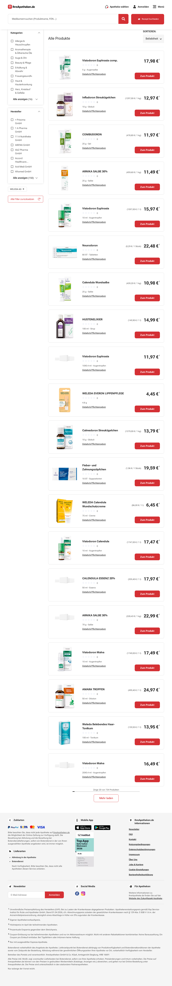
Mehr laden (106, 798)
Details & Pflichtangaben (94, 74)
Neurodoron (90, 245)
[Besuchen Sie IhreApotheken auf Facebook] (77, 893)
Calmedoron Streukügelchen (100, 430)
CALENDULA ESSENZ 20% (98, 578)
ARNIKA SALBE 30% (95, 171)
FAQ (131, 834)
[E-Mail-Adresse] (26, 895)
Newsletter (134, 829)
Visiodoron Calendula (95, 541)
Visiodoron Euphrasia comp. (100, 60)
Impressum (134, 854)
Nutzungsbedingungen (139, 844)
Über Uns (133, 859)
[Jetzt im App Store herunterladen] (83, 827)
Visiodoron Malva (93, 652)
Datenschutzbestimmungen (142, 849)
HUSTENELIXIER (92, 319)
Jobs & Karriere (136, 864)
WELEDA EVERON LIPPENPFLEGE (103, 393)
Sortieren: (149, 31)
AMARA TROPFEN (93, 689)
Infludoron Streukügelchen (98, 97)
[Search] (123, 19)
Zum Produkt (147, 76)
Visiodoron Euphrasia (95, 208)
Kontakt (132, 839)
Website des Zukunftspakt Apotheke (145, 898)
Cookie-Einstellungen (139, 869)
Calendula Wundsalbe (95, 282)
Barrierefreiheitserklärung (141, 875)
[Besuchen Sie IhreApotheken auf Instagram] (83, 893)
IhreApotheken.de (61, 832)
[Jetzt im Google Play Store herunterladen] (102, 827)
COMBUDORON (92, 134)
